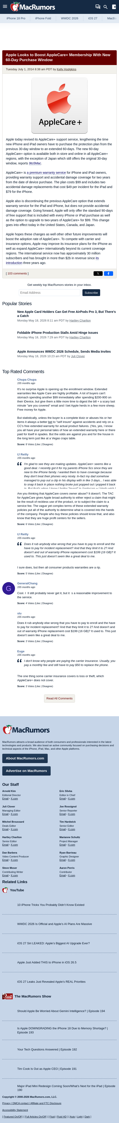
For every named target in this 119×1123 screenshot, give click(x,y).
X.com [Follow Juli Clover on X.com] (14, 814)
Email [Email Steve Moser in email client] (5, 875)
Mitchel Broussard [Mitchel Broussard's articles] (13, 821)
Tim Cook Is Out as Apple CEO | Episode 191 (47, 1068)
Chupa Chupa (27, 379)
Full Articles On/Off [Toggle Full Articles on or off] (35, 1116)
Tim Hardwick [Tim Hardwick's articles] (68, 821)
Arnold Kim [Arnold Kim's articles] (9, 791)
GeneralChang (27, 583)
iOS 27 (92, 18)
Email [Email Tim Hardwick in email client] (63, 829)
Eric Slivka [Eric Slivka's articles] (66, 791)
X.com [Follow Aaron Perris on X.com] (71, 875)
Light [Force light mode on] (79, 1116)
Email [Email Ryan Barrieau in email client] (63, 860)
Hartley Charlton (80, 320)
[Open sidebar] (114, 7)
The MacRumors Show (33, 996)
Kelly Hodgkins (66, 69)
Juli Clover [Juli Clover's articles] (8, 806)
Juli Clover (78, 356)
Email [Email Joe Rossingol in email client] (63, 814)
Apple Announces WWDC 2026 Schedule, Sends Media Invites (64, 351)
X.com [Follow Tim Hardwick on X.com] (71, 829)
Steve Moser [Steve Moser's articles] (9, 868)
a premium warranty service (46, 172)
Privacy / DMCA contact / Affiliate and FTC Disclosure (31, 1103)
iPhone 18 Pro (16, 18)
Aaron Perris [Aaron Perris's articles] (67, 868)
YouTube (17, 890)
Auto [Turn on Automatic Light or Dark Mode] (72, 1116)
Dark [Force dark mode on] (87, 1116)
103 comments (17, 273)
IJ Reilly (22, 454)
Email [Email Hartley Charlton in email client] (5, 844)
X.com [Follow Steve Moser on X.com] (14, 875)
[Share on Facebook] (108, 273)
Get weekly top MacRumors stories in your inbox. (59, 284)
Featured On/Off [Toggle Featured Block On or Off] (13, 1116)
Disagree (47, 444)
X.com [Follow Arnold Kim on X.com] (14, 798)
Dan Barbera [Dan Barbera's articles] (9, 852)
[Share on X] (98, 273)
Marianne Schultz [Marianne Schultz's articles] (70, 837)
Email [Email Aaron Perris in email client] (63, 875)
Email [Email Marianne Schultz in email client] (63, 844)
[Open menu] (5, 7)
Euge (21, 651)
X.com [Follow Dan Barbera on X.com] (14, 860)
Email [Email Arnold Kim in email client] (5, 798)
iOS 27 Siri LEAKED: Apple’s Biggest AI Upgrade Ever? (53, 943)
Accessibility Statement (15, 1110)
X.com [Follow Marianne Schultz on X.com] (71, 844)
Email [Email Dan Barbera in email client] (5, 860)
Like (38, 444)
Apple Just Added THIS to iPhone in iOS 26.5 (47, 962)
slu (19, 613)
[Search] (107, 7)
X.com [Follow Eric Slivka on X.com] (71, 798)
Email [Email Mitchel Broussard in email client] (5, 829)
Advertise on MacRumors (26, 771)
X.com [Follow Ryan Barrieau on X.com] (71, 860)
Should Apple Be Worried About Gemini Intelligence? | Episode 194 (61, 1011)
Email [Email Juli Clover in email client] (5, 814)
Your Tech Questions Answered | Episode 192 (47, 1049)
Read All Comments (60, 698)
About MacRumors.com (25, 758)
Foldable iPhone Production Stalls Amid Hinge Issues (57, 332)
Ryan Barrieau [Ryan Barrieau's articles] (68, 852)
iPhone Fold (43, 18)
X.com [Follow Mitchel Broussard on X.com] (14, 829)
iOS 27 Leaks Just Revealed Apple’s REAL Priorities (51, 981)
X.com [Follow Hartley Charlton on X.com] (14, 844)
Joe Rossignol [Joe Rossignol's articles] (68, 806)
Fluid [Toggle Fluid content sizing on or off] (52, 1116)
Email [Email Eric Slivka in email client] (63, 798)
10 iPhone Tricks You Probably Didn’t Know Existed (50, 905)
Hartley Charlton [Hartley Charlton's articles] (12, 837)
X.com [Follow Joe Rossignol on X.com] (71, 814)
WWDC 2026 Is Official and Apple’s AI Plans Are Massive (54, 924)
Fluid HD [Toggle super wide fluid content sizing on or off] (62, 1116)
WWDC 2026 (69, 18)
